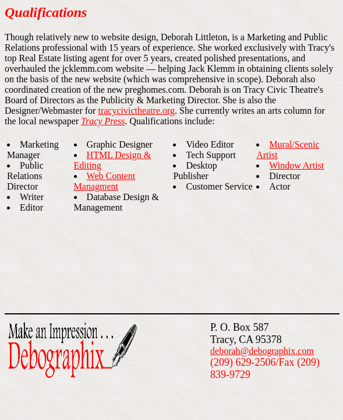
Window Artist (296, 165)
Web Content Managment (105, 181)
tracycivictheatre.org (136, 111)
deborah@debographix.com (262, 351)
